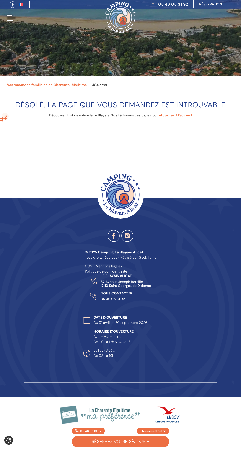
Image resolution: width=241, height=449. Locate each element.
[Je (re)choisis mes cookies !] (8, 440)
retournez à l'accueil (174, 115)
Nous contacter (154, 431)
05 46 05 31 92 (113, 299)
